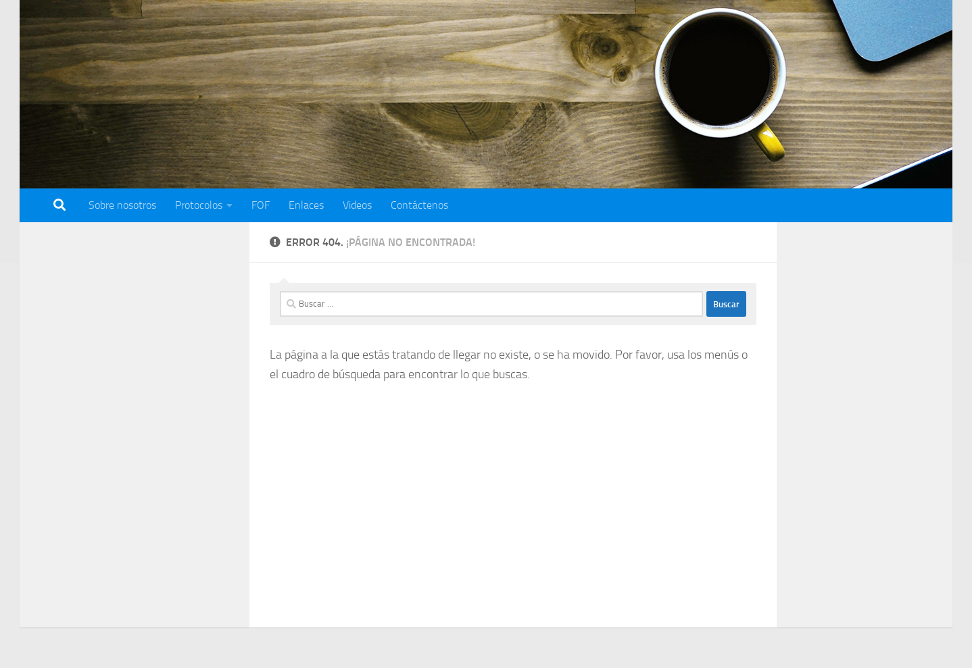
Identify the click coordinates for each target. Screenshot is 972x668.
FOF (260, 205)
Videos (357, 205)
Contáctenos (419, 205)
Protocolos (198, 205)
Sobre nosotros (122, 205)
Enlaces (306, 205)
